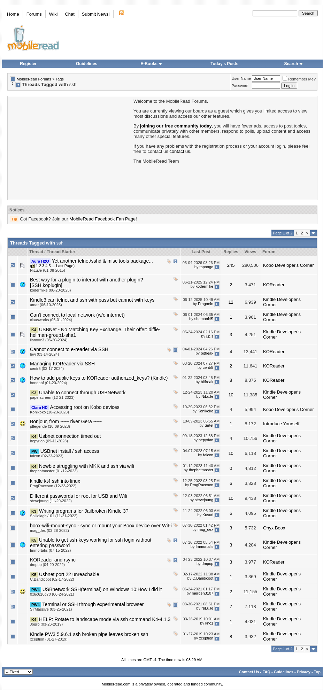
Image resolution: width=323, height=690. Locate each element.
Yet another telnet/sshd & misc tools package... (102, 261)
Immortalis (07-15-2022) (50, 550)
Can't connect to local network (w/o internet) (77, 315)
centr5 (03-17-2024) (47, 368)
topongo (206, 267)
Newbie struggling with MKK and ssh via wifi (86, 466)
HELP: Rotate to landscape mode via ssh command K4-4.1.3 (104, 619)
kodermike (204, 286)
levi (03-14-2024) (44, 354)
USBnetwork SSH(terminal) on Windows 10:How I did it (102, 589)
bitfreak (207, 353)
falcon (208, 455)
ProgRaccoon (202, 485)
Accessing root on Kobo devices (85, 407)
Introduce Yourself (281, 423)
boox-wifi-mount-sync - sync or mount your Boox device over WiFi (101, 525)
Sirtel (209, 425)
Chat (69, 14)
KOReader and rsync (53, 560)
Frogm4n (205, 304)
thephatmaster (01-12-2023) (54, 471)
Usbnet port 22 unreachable (69, 574)
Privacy (303, 672)
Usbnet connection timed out (70, 436)
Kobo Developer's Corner (288, 265)
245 (231, 265)
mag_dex (205, 529)
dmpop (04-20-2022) (47, 565)
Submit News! (96, 14)
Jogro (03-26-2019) (46, 624)
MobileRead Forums (34, 79)
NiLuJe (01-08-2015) (47, 270)
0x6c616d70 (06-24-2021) (52, 594)
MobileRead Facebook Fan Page (102, 219)
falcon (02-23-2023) (46, 456)
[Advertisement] (70, 147)
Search (293, 63)
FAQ (266, 672)
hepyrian (206, 440)
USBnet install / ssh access (69, 451)
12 (230, 302)
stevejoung (204, 500)
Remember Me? (299, 79)
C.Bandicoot (202, 578)
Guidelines (86, 63)
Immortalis (204, 546)
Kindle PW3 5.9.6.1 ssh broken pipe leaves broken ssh (89, 634)
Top (317, 672)
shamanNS (203, 319)
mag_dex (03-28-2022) (49, 530)
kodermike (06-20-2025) (50, 290)
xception (206, 638)
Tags (60, 79)
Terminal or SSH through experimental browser (93, 604)
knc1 (209, 623)
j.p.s (209, 336)
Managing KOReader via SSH (62, 363)
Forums (34, 14)
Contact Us (249, 672)
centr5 (208, 367)
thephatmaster (201, 470)
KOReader (273, 284)
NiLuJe (207, 396)
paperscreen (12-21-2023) (52, 397)
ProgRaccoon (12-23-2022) (53, 486)
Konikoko (205, 411)
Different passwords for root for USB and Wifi (78, 496)
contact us (179, 151)
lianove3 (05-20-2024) (49, 340)
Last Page (65, 266)
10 (230, 394)
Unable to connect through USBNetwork (82, 392)
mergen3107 (202, 593)
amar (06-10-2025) (46, 305)
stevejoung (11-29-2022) (51, 501)
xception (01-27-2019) (49, 639)
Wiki (53, 14)
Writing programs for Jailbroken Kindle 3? (84, 511)
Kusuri (207, 515)
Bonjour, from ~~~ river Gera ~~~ (66, 421)
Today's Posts (224, 63)
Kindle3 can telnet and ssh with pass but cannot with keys (92, 300)
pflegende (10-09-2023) (50, 426)
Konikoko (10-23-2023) (49, 412)
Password (240, 86)
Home (13, 14)
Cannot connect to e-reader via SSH (69, 349)
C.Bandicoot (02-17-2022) (52, 579)
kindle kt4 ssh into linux (55, 481)
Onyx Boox (274, 527)
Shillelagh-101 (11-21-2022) (53, 516)
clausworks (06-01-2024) (51, 320)
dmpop (208, 563)
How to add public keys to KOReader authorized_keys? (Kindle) (99, 378)
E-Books (151, 63)
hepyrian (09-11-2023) (49, 441)
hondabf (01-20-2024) (48, 383)
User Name (241, 78)
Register (28, 63)
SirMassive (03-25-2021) (51, 609)
